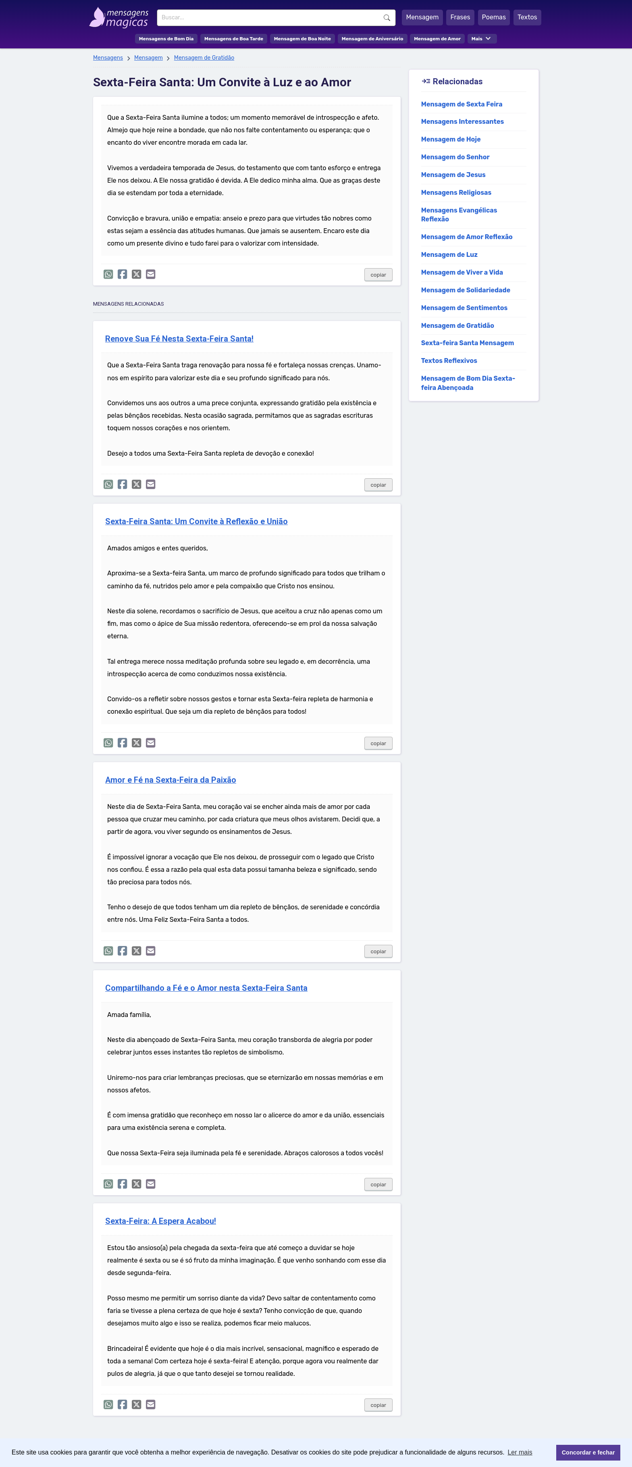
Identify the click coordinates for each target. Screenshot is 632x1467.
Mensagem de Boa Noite (302, 39)
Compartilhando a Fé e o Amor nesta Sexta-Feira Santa (206, 988)
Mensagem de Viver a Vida (462, 272)
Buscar (387, 17)
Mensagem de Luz (449, 254)
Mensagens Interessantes (462, 121)
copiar (379, 275)
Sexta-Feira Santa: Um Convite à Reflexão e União (196, 521)
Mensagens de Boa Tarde (233, 39)
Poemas (494, 17)
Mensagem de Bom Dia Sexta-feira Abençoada (468, 383)
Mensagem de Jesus (453, 175)
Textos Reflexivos (449, 361)
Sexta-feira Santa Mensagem (467, 343)
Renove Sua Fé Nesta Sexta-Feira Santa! (179, 339)
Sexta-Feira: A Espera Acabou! (160, 1221)
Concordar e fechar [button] (588, 1452)
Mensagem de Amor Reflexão (467, 237)
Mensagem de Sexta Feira (462, 104)
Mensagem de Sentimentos (464, 308)
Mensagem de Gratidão (204, 57)
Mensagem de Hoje (451, 139)
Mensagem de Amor (437, 39)
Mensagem (422, 17)
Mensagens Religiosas (456, 192)
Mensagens (108, 57)
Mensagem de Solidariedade (466, 290)
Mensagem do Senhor (455, 157)
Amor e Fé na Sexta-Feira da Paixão (170, 780)
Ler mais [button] (519, 1452)
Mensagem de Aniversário (372, 39)
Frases (460, 17)
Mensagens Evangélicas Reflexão (459, 214)
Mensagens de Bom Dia (166, 39)
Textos (527, 17)
